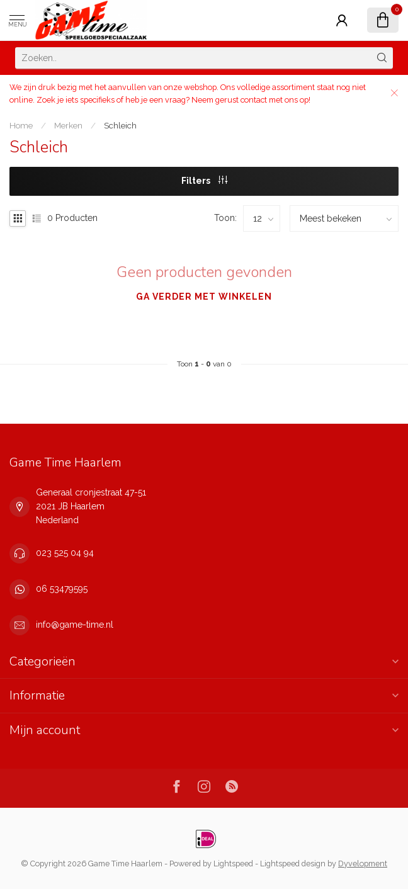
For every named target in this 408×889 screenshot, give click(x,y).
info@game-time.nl (74, 625)
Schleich (120, 125)
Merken (68, 125)
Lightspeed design (293, 863)
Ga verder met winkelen (204, 297)
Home (21, 125)
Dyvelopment (362, 863)
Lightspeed (233, 863)
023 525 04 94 (65, 553)
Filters (204, 181)
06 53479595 (62, 589)
